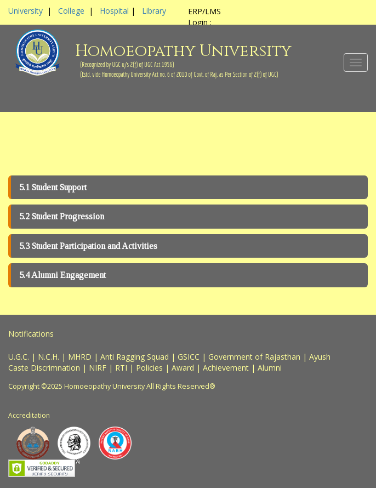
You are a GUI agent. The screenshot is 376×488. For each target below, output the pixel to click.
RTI (121, 367)
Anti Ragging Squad (134, 356)
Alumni (270, 367)
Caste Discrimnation (44, 367)
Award (183, 367)
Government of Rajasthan (254, 356)
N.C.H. (48, 356)
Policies (149, 367)
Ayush (320, 356)
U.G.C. (18, 356)
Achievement (226, 367)
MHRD (80, 356)
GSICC (189, 356)
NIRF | (102, 367)
